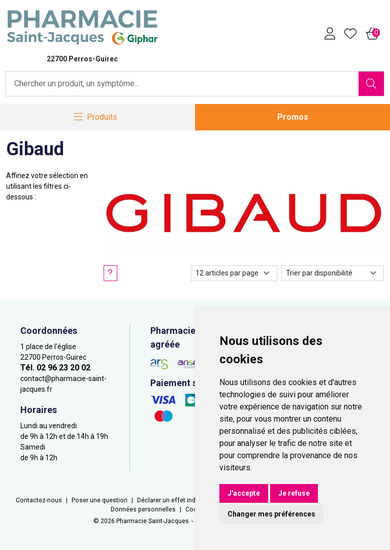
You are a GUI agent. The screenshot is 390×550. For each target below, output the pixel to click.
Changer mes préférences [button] (271, 514)
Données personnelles (143, 509)
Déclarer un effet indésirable (177, 500)
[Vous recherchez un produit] (182, 84)
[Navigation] (95, 117)
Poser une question (99, 500)
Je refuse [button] (294, 493)
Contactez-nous (39, 500)
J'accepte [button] (244, 493)
